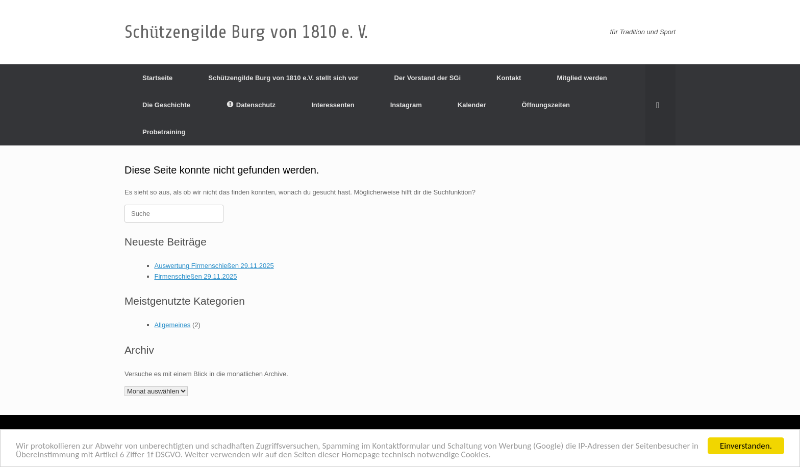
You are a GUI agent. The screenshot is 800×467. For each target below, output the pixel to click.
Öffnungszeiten (545, 105)
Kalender (472, 105)
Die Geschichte (166, 105)
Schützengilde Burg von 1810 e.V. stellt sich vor (283, 78)
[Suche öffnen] (660, 104)
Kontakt (508, 78)
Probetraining (164, 132)
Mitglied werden (582, 78)
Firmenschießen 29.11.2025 (196, 276)
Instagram (406, 105)
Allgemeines (173, 325)
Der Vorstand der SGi (427, 78)
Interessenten (333, 105)
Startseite (157, 78)
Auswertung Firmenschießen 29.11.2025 (214, 265)
